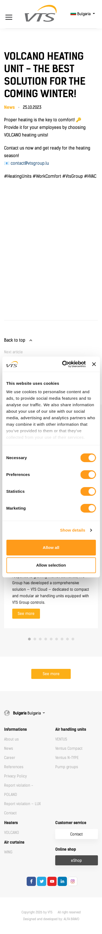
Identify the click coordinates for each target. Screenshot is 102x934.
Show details (72, 530)
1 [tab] (29, 639)
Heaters (11, 823)
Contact (10, 813)
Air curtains (14, 842)
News (8, 748)
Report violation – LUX (22, 804)
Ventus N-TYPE (67, 757)
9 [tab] (73, 639)
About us (11, 739)
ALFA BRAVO (71, 919)
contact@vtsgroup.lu (30, 163)
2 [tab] (34, 639)
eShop (76, 860)
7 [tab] (62, 639)
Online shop (65, 849)
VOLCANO (11, 832)
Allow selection (51, 565)
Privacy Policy (15, 776)
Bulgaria (81, 14)
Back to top (14, 340)
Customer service (70, 823)
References (13, 767)
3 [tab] (40, 639)
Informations (15, 729)
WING (8, 852)
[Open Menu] (10, 14)
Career (9, 757)
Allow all (51, 547)
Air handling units (70, 729)
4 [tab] (45, 639)
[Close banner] (94, 364)
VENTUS (61, 739)
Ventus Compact (68, 748)
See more (26, 613)
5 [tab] (51, 639)
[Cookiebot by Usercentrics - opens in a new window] (64, 364)
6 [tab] (56, 639)
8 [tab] (67, 639)
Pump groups (66, 767)
